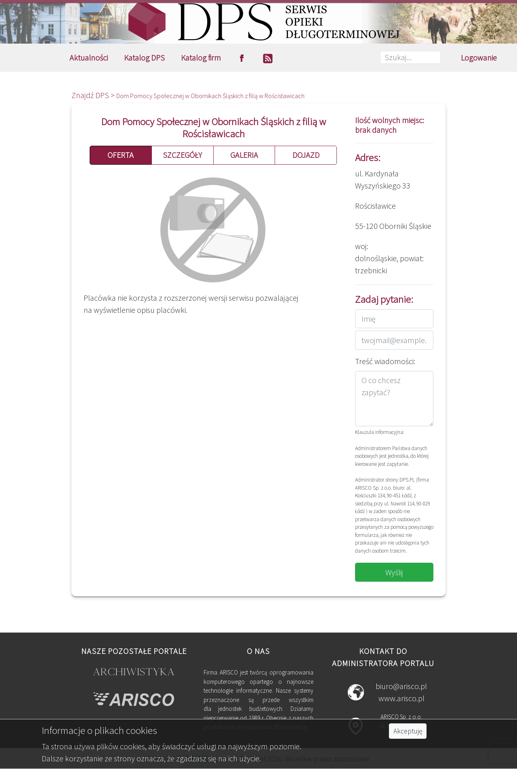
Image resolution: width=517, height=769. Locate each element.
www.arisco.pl (401, 698)
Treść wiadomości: (385, 361)
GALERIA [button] (244, 155)
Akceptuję (407, 731)
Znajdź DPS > (93, 95)
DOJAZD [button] (305, 155)
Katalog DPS (144, 57)
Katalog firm (201, 57)
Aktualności (88, 57)
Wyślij (394, 572)
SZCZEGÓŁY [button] (182, 155)
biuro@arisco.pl (401, 686)
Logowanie (479, 57)
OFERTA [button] (120, 155)
